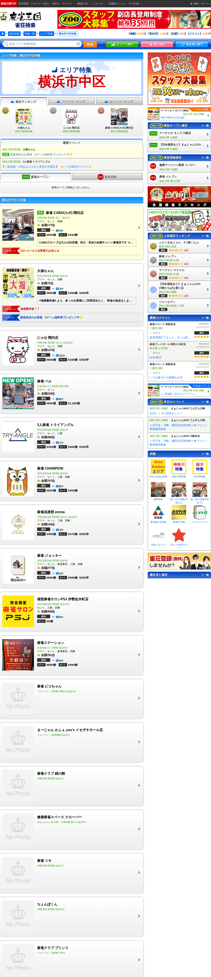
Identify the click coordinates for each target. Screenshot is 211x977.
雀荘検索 (14, 33)
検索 (90, 44)
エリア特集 (46, 33)
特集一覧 (30, 33)
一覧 (205, 125)
